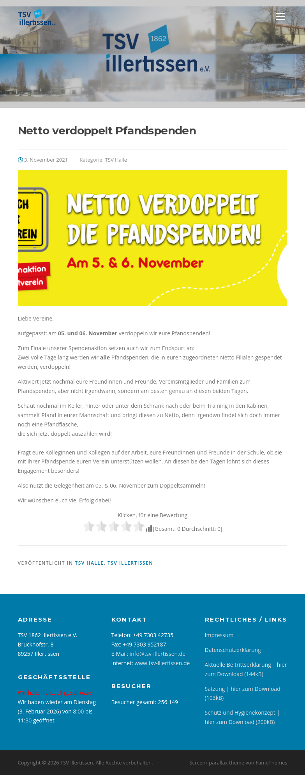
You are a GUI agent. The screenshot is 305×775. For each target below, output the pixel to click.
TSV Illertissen (130, 563)
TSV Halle (116, 159)
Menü (280, 16)
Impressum (219, 635)
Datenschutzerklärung (233, 649)
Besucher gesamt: (134, 702)
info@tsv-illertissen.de (158, 653)
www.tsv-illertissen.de (162, 663)
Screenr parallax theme (216, 762)
